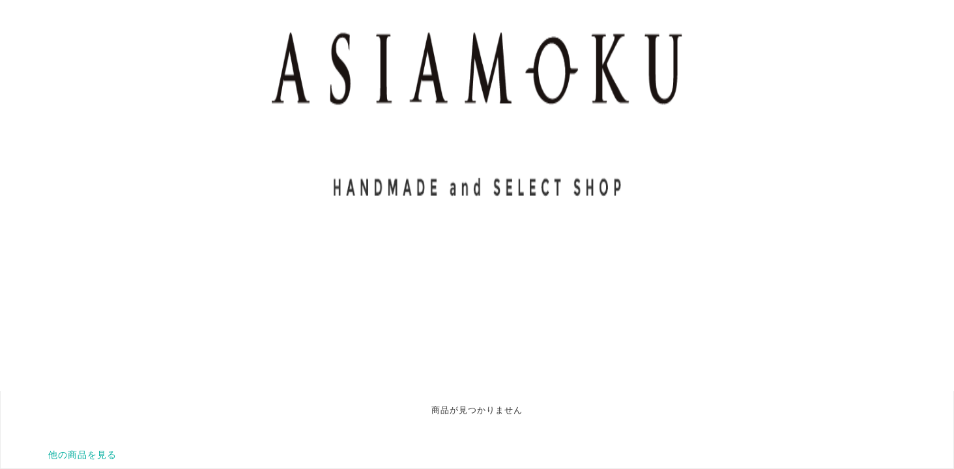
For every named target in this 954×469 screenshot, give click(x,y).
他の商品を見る (82, 454)
